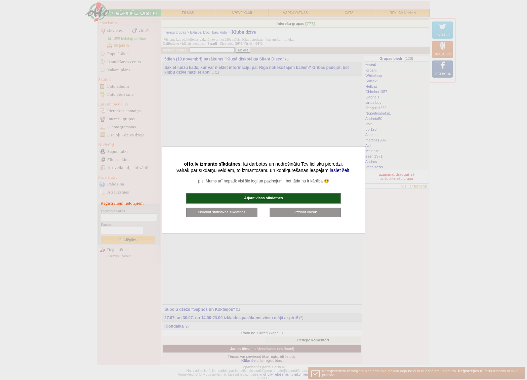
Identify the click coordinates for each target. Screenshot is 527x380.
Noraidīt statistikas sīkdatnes (221, 212)
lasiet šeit (339, 170)
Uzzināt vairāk (305, 212)
